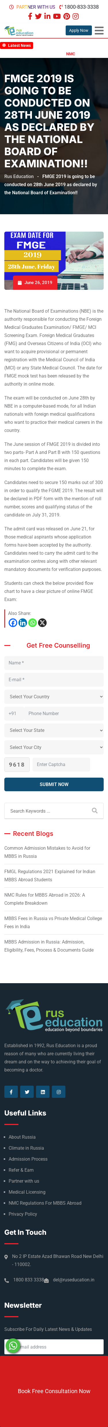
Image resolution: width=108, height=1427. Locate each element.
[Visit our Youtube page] (57, 17)
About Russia (22, 1137)
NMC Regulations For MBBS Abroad (45, 1203)
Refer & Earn (21, 1170)
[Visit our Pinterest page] (67, 17)
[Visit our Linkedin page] (48, 17)
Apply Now (78, 30)
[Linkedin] (22, 622)
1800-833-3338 (81, 7)
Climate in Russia (26, 1148)
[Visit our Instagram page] (76, 17)
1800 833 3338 (28, 1280)
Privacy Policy (23, 1214)
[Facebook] (13, 622)
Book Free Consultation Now (54, 1391)
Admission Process (28, 1159)
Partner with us (35, 7)
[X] (42, 622)
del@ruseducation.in (73, 1280)
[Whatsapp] (32, 622)
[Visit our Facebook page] (31, 17)
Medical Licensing (27, 1192)
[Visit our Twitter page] (39, 17)
